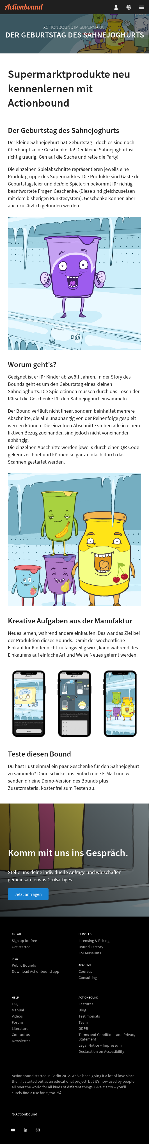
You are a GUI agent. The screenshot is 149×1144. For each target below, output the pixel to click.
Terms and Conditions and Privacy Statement (107, 1037)
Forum (17, 1022)
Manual (18, 1010)
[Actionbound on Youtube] (13, 1130)
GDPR (83, 1028)
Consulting (88, 977)
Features (86, 1004)
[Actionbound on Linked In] (25, 1130)
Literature (20, 1028)
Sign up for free (24, 940)
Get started (21, 946)
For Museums (90, 952)
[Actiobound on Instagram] (37, 1130)
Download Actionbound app (35, 971)
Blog (82, 1010)
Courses (85, 971)
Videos (17, 1016)
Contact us (21, 1034)
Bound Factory (91, 946)
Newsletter (21, 1040)
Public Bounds (24, 965)
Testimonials (89, 1016)
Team (83, 1022)
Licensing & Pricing (94, 940)
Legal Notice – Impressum (100, 1045)
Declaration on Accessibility (101, 1051)
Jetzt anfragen (28, 894)
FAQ (15, 1004)
